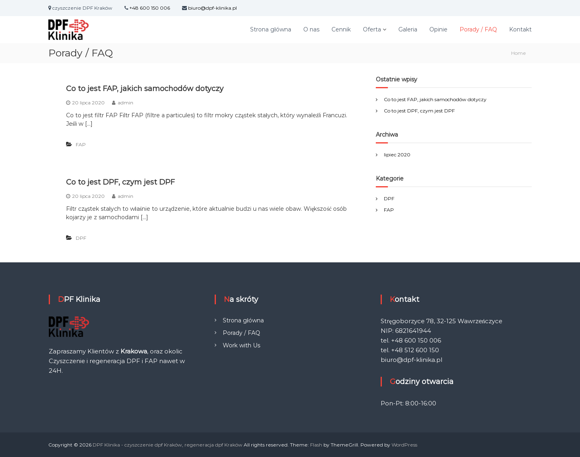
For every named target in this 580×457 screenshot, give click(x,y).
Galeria (407, 29)
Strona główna (270, 29)
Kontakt (520, 29)
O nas (311, 29)
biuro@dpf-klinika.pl (212, 8)
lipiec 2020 (397, 155)
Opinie (438, 29)
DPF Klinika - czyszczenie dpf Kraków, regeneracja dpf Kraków (167, 445)
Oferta (372, 29)
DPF (81, 238)
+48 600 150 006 (149, 8)
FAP (81, 144)
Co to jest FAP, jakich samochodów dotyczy (145, 88)
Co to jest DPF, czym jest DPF (120, 182)
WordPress (404, 445)
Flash (316, 445)
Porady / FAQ (478, 29)
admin (125, 103)
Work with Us (241, 345)
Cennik (341, 29)
